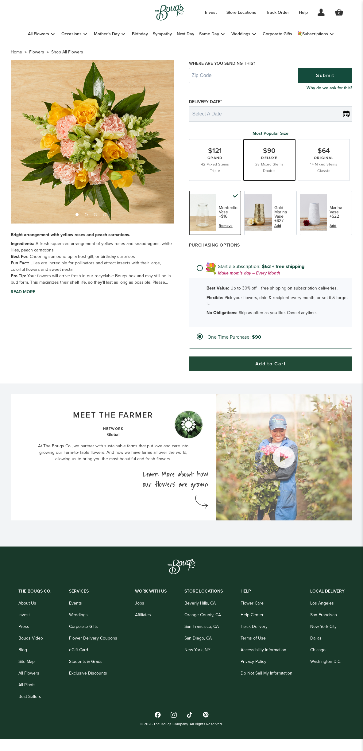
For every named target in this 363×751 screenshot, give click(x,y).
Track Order (277, 12)
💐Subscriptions (312, 34)
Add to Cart (270, 382)
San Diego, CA (198, 653)
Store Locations (241, 12)
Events (75, 618)
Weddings (240, 34)
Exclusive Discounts (88, 688)
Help (303, 12)
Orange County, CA (202, 630)
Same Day (209, 34)
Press (23, 641)
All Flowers (38, 34)
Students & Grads (85, 676)
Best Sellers (29, 711)
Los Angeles (322, 618)
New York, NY (197, 665)
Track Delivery (254, 641)
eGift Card (78, 665)
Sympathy (162, 34)
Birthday (140, 34)
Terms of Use (253, 653)
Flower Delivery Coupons (93, 653)
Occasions (71, 34)
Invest (211, 12)
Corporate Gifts (277, 34)
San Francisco (323, 630)
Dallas (316, 653)
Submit (325, 93)
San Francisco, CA (201, 641)
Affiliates (143, 630)
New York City (323, 641)
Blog (22, 665)
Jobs (139, 618)
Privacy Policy (253, 676)
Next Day (185, 34)
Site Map (26, 676)
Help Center (252, 630)
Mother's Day (107, 34)
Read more (23, 317)
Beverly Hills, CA (200, 618)
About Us (27, 618)
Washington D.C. (325, 676)
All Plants (27, 700)
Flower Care (252, 618)
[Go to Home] (169, 12)
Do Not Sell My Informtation (266, 688)
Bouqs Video (30, 653)
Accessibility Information (263, 665)
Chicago (318, 665)
